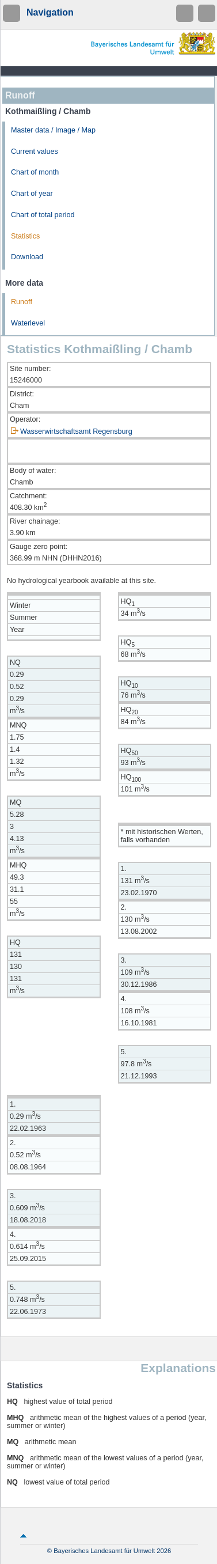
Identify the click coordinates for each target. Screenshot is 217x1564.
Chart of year (32, 194)
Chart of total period (43, 215)
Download (27, 257)
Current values (34, 151)
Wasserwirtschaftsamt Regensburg (76, 431)
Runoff (21, 302)
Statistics (25, 236)
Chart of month (35, 172)
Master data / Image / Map (53, 130)
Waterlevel (28, 323)
